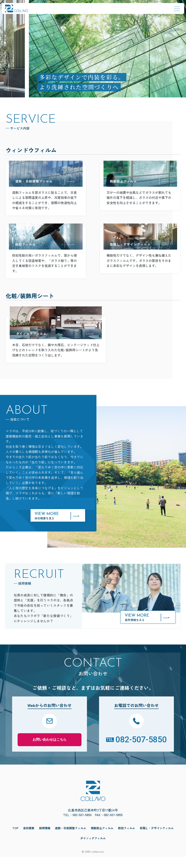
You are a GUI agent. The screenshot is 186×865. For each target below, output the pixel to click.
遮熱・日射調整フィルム (70, 836)
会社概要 (28, 836)
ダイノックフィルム (93, 846)
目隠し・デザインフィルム (157, 836)
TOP (15, 836)
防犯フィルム (126, 836)
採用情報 (44, 836)
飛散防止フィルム (102, 836)
